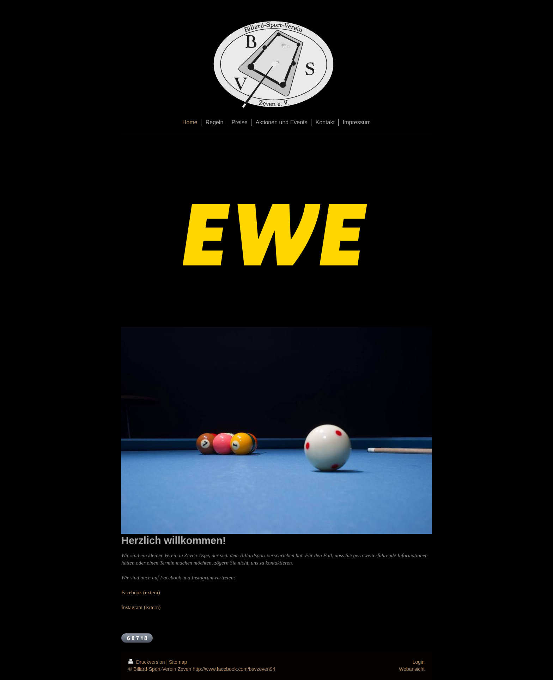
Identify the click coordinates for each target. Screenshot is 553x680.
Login (419, 662)
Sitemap (178, 662)
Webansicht (412, 669)
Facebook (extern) (140, 592)
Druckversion (147, 662)
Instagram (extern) (140, 607)
